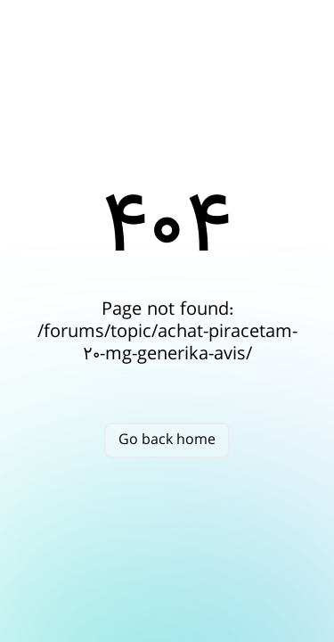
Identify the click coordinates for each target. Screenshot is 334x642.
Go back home (167, 440)
